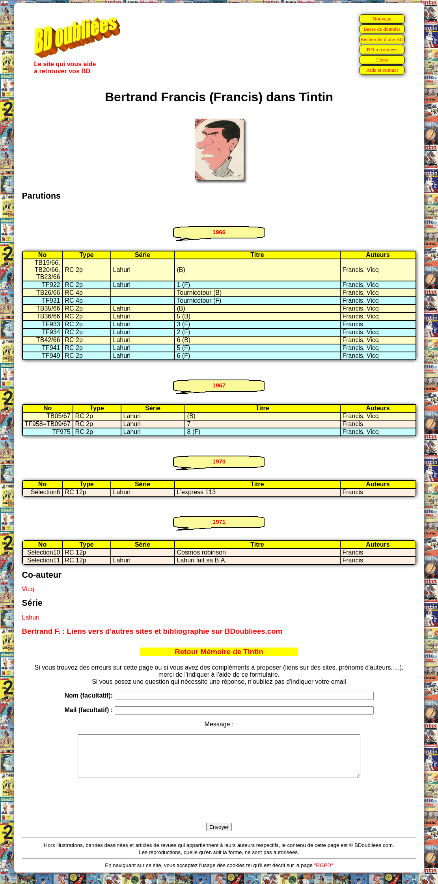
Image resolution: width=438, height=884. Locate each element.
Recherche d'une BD (382, 39)
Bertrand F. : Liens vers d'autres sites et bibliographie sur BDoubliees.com (152, 631)
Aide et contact (382, 70)
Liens (382, 60)
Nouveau (382, 19)
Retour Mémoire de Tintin (219, 652)
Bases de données (382, 29)
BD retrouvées (382, 49)
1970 (219, 461)
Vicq (28, 589)
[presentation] (219, 809)
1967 (219, 385)
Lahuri (30, 617)
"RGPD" (323, 874)
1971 (219, 521)
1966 (219, 232)
